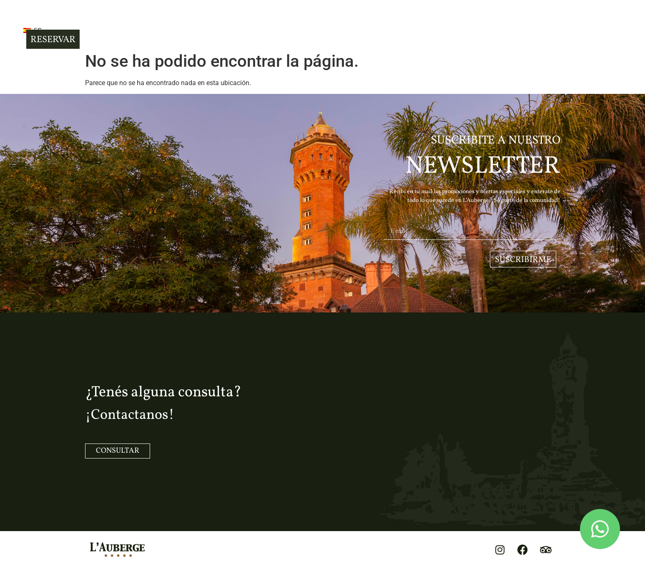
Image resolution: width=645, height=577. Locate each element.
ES (136, 26)
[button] (101, 25)
